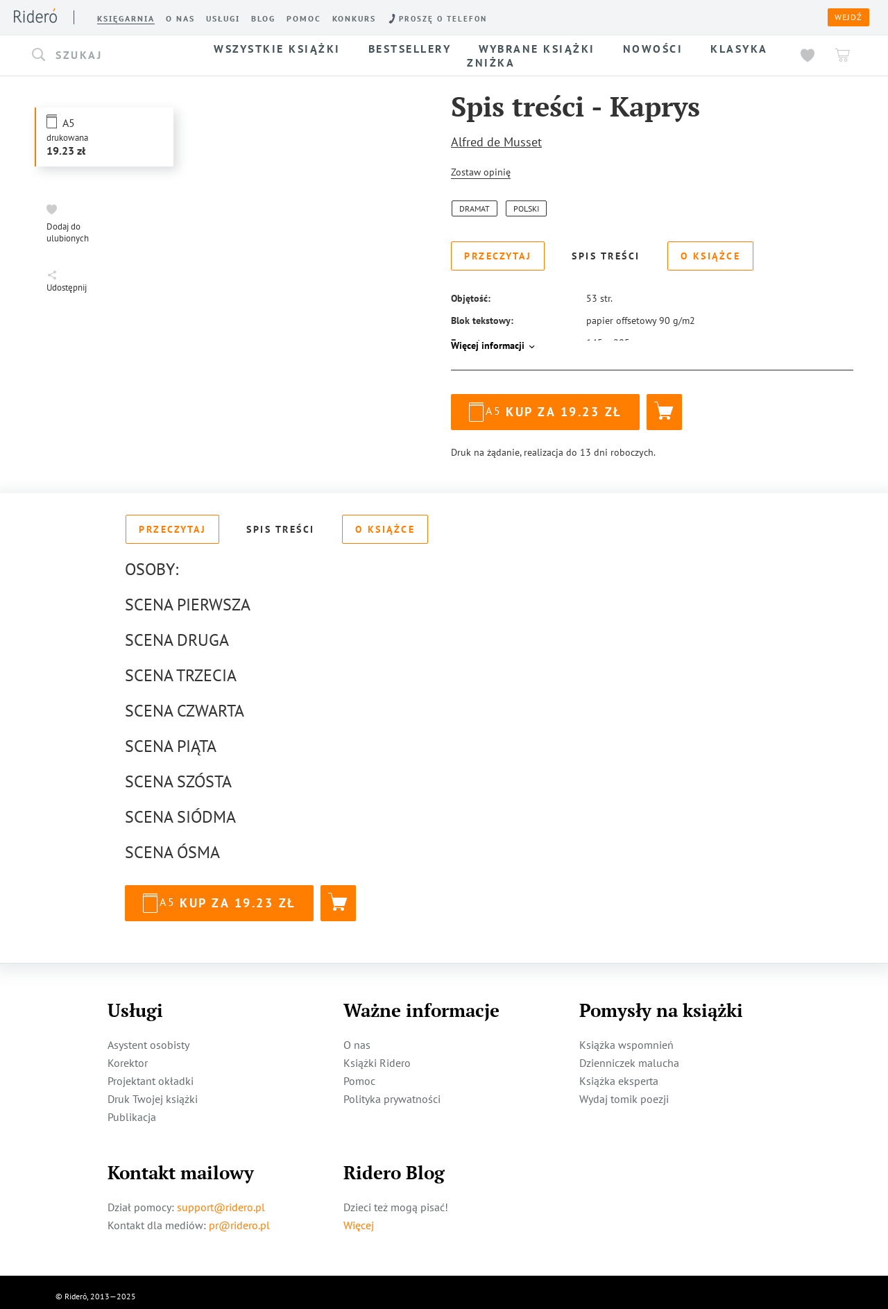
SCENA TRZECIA (181, 667)
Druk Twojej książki (153, 1090)
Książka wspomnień (626, 1036)
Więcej (358, 1217)
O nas (356, 1036)
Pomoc (359, 1072)
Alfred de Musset (496, 142)
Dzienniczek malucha (629, 1054)
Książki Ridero (377, 1054)
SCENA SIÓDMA (180, 808)
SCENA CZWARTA (184, 702)
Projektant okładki (151, 1072)
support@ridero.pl (221, 1199)
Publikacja (132, 1108)
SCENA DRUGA (177, 631)
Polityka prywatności (392, 1090)
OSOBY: (151, 561)
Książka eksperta (618, 1072)
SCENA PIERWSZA (187, 596)
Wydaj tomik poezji (624, 1090)
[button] (109, 55)
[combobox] (109, 55)
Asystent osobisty (148, 1036)
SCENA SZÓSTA (178, 773)
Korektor (128, 1054)
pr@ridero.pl (239, 1217)
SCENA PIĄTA (170, 737)
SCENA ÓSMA (172, 844)
